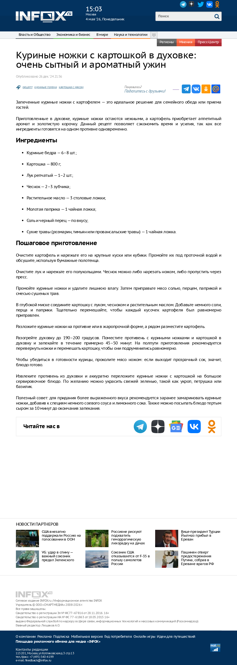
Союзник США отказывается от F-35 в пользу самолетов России (130, 558)
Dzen (192, 4)
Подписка (61, 636)
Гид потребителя (118, 636)
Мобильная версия (87, 636)
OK (218, 4)
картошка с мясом (71, 87)
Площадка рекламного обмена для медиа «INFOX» (58, 642)
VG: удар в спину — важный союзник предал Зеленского (58, 556)
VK (209, 4)
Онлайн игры (144, 636)
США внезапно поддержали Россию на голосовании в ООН (61, 535)
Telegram (183, 4)
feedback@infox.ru (38, 660)
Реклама (44, 636)
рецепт (27, 87)
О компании (26, 636)
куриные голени (45, 87)
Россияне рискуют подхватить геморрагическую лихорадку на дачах (128, 537)
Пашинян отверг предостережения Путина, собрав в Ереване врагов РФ (197, 558)
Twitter (200, 4)
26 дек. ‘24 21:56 (50, 76)
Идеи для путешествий (176, 636)
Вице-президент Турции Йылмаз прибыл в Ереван (200, 535)
